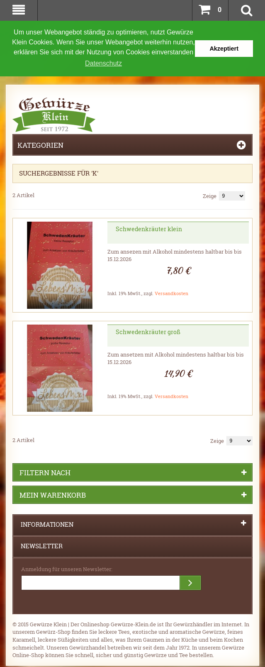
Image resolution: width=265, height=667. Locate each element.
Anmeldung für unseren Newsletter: (66, 568)
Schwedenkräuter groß (148, 331)
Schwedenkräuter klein (149, 228)
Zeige (209, 195)
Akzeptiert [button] (223, 48)
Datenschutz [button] (103, 63)
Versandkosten (171, 292)
